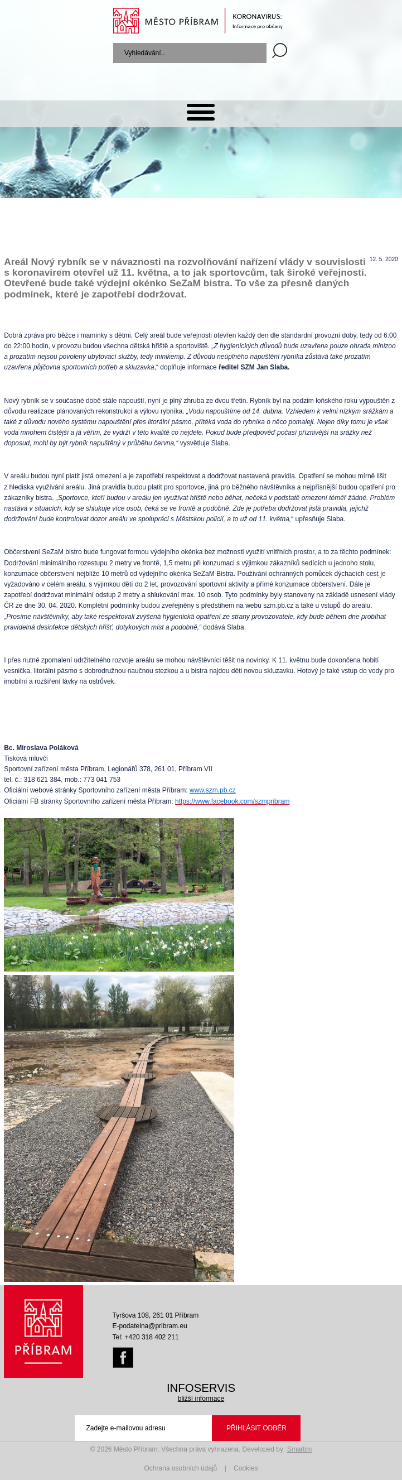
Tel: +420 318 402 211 (146, 1337)
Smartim (299, 1449)
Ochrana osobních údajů (180, 1468)
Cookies (246, 1468)
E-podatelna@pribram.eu (150, 1326)
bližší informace (201, 1398)
